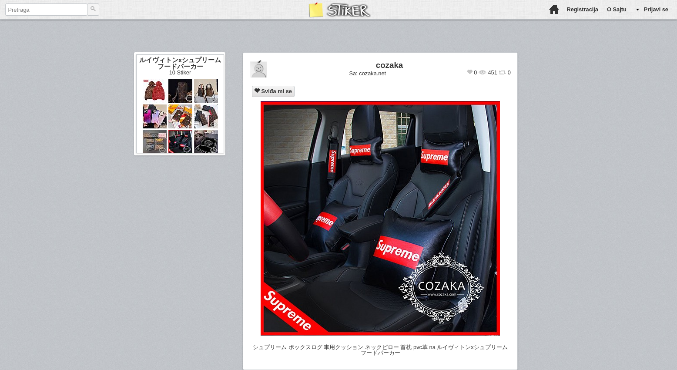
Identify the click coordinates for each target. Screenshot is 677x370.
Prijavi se (656, 9)
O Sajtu (617, 9)
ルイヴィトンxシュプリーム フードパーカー (180, 63)
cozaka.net (372, 73)
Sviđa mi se (273, 91)
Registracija (582, 9)
